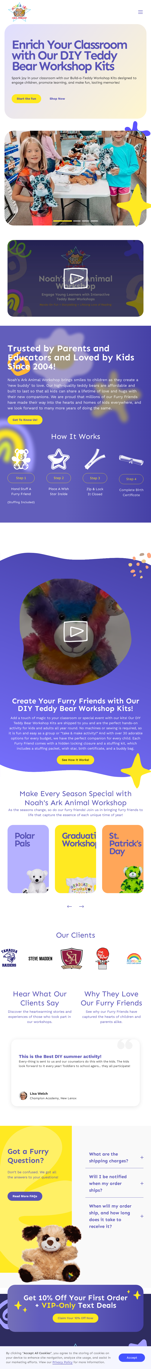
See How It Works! (75, 760)
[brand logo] (20, 12)
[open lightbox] (75, 278)
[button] (139, 12)
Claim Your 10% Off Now (75, 1318)
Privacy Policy (62, 1362)
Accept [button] (132, 1357)
